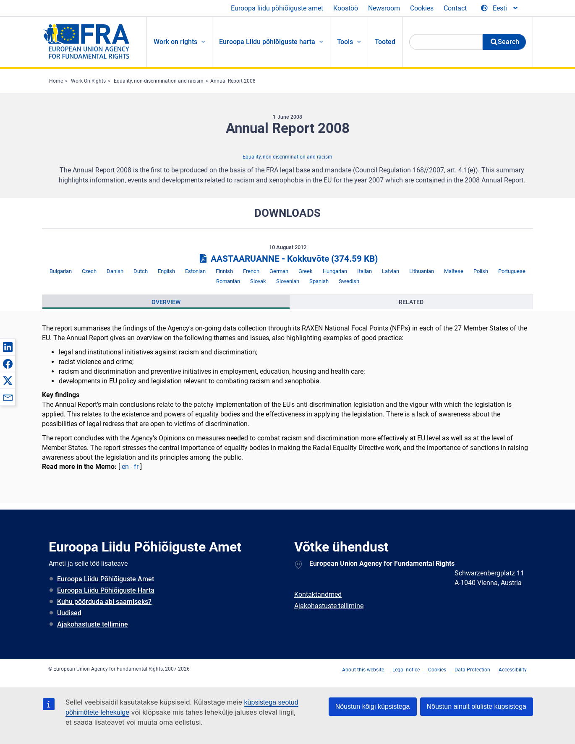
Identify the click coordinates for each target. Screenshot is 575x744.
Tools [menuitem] (345, 42)
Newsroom (384, 8)
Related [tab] (411, 302)
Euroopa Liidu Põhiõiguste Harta (105, 590)
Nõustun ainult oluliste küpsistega (476, 706)
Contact (455, 8)
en (125, 467)
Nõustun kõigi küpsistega (372, 706)
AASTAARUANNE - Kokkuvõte (287, 259)
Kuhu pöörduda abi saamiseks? (104, 602)
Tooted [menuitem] (385, 42)
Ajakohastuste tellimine (92, 624)
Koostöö (345, 8)
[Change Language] (500, 8)
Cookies (422, 8)
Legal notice (406, 670)
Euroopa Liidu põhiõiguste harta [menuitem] (267, 42)
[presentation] (166, 302)
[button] (7, 346)
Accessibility (513, 670)
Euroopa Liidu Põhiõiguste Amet (105, 579)
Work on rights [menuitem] (175, 42)
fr (136, 467)
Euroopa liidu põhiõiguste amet (277, 8)
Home (56, 81)
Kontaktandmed (318, 594)
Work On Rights (88, 81)
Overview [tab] (166, 302)
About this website (363, 670)
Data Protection (472, 670)
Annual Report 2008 (233, 81)
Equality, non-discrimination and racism (159, 81)
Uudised (69, 613)
